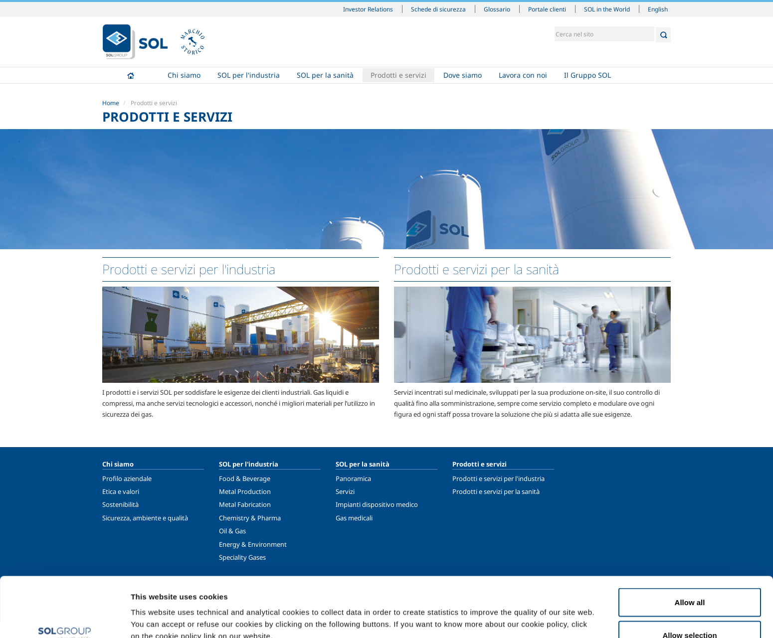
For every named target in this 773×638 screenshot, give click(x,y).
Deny (690, 611)
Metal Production (245, 491)
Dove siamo (462, 75)
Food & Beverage (244, 478)
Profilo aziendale (127, 478)
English (658, 9)
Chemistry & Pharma (250, 517)
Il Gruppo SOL (587, 75)
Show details (518, 612)
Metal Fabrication (245, 504)
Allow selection (689, 579)
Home (131, 75)
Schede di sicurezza (438, 9)
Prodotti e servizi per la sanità (496, 491)
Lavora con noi (523, 75)
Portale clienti (547, 9)
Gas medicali (354, 517)
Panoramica (353, 478)
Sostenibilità (120, 504)
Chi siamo (184, 75)
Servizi (345, 491)
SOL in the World (607, 9)
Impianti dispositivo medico (377, 504)
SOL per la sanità (325, 75)
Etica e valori (120, 491)
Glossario (497, 9)
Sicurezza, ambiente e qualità (145, 517)
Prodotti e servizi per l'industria (498, 478)
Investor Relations (368, 9)
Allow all (690, 546)
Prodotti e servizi (398, 75)
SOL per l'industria (248, 75)
